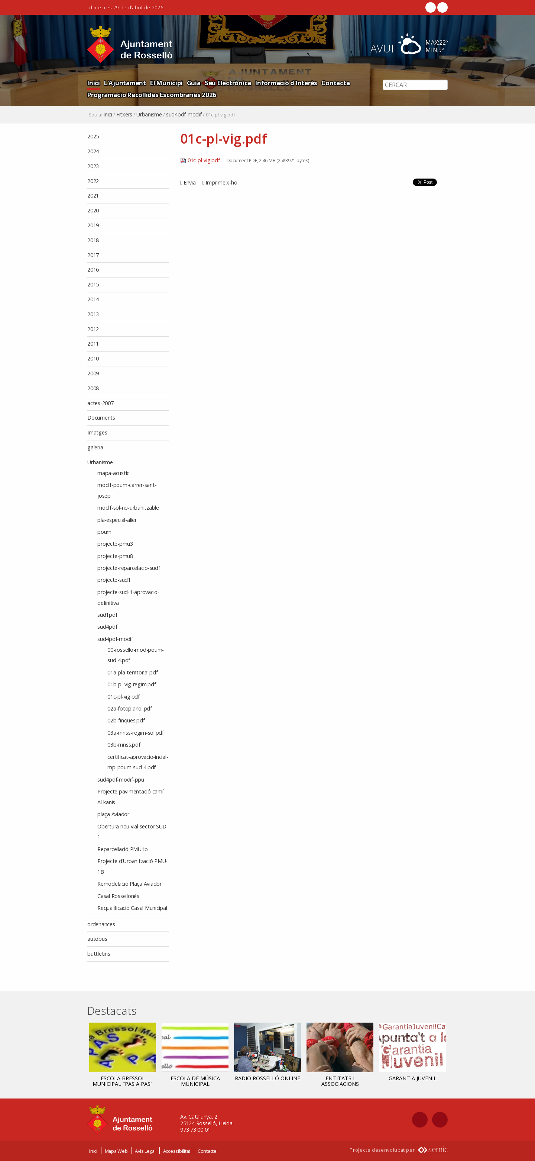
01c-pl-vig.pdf (200, 160)
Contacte (207, 1151)
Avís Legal (145, 1151)
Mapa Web (116, 1151)
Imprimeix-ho (221, 182)
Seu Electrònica (228, 82)
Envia (190, 182)
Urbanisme (149, 114)
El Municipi (166, 82)
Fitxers (124, 114)
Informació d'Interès (286, 82)
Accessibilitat (177, 1151)
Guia (194, 82)
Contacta (335, 82)
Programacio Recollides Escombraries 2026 (151, 94)
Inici (93, 82)
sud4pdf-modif (184, 114)
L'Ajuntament (125, 82)
